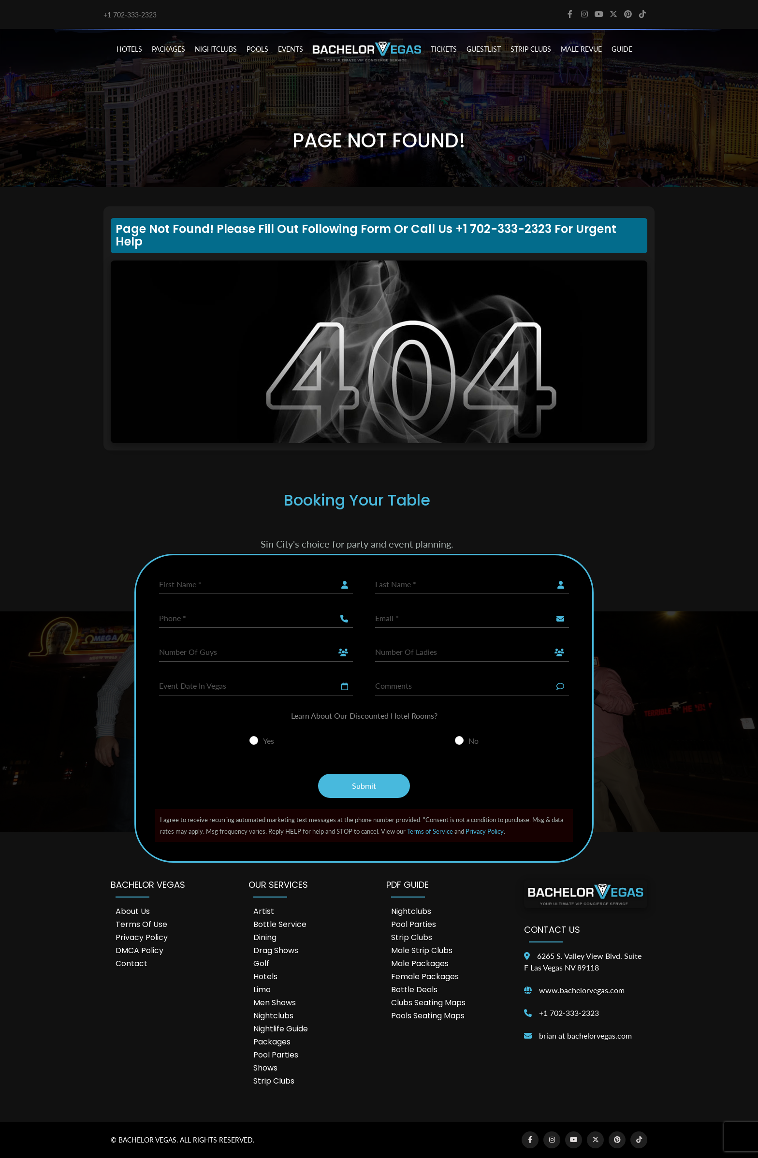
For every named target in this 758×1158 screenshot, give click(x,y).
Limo (262, 989)
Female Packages (425, 976)
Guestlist (483, 49)
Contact (131, 963)
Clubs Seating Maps (428, 1002)
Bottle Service (279, 924)
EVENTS (290, 49)
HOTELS (129, 49)
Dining (265, 937)
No (473, 740)
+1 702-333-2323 (130, 15)
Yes (268, 740)
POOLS (257, 49)
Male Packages (420, 963)
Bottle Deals (414, 989)
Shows (265, 1067)
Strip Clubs (273, 1080)
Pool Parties (275, 1054)
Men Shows (274, 1002)
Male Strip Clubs (421, 950)
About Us (133, 911)
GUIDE (622, 49)
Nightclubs (273, 1015)
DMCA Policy (139, 950)
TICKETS (444, 49)
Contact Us (552, 930)
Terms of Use (141, 924)
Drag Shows (275, 950)
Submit (364, 785)
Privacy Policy (485, 831)
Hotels (265, 976)
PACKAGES (168, 49)
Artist (263, 911)
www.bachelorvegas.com (582, 990)
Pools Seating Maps (428, 1015)
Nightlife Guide (280, 1028)
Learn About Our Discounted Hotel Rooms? (364, 715)
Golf (261, 963)
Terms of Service (430, 831)
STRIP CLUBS (530, 49)
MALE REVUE (581, 49)
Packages (272, 1041)
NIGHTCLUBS (216, 49)
